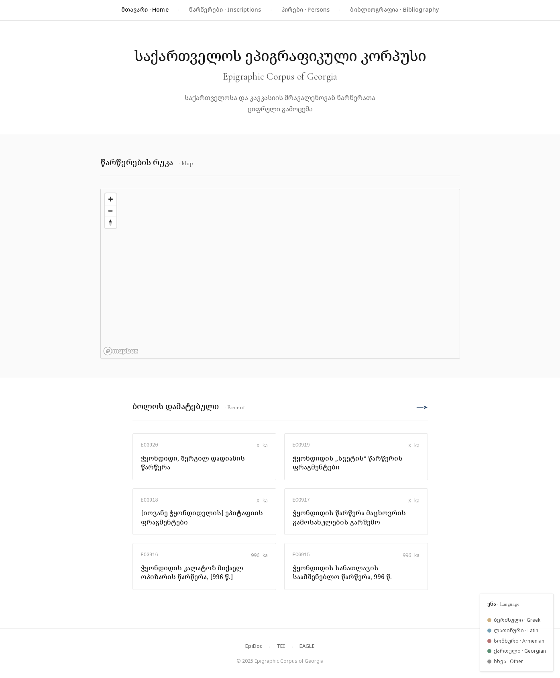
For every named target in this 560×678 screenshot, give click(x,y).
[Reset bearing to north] (110, 222)
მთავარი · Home (145, 9)
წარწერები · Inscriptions (225, 9)
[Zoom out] (110, 211)
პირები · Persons (305, 9)
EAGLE (307, 645)
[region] (280, 273)
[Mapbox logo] (120, 351)
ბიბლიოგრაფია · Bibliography (394, 9)
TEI (281, 645)
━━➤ (422, 407)
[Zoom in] (110, 199)
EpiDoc (254, 645)
